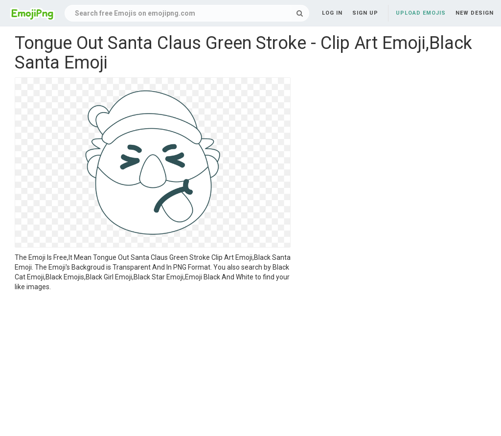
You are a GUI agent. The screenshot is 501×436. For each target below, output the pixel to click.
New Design (474, 13)
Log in (332, 13)
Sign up (365, 13)
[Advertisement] (153, 365)
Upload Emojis (421, 13)
